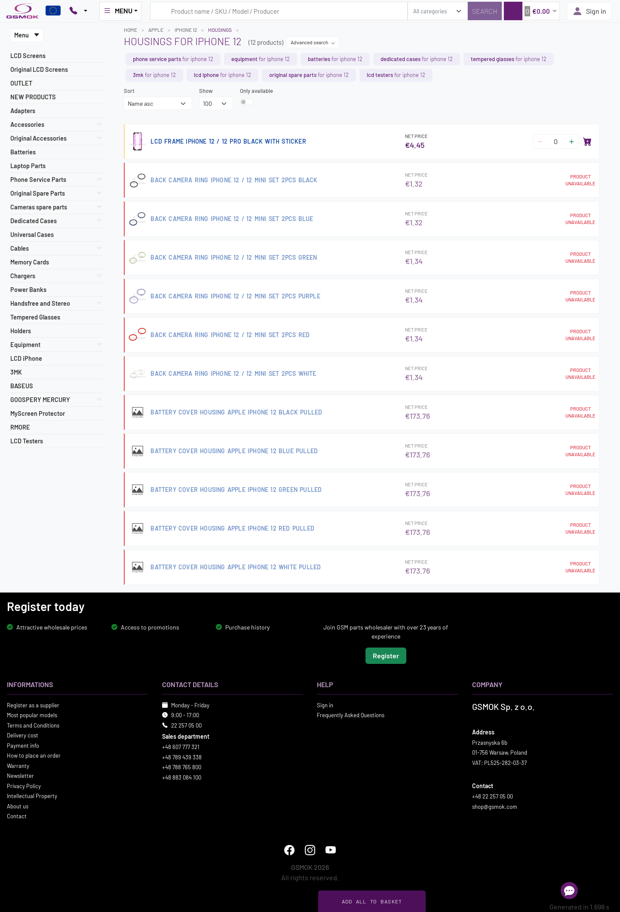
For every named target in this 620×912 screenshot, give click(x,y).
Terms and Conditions (33, 725)
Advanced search (313, 42)
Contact (17, 816)
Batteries (23, 152)
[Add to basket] (587, 141)
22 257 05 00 (186, 725)
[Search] (485, 11)
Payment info (23, 745)
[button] (531, 11)
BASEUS (21, 386)
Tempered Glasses (35, 317)
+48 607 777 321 (181, 746)
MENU (117, 10)
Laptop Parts (28, 165)
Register (386, 655)
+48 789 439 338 (182, 757)
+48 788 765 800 (181, 767)
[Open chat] (569, 890)
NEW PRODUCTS (33, 97)
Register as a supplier (33, 705)
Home (130, 30)
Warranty (18, 765)
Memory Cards (29, 262)
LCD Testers (26, 441)
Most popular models (32, 715)
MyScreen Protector (37, 413)
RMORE (20, 427)
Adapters (22, 110)
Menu (27, 35)
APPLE (155, 30)
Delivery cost (22, 735)
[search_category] (438, 11)
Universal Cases (32, 234)
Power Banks (28, 289)
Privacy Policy (24, 786)
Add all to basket (372, 901)
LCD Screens (28, 55)
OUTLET (21, 83)
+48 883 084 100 (181, 777)
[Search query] (279, 11)
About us (17, 806)
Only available (256, 90)
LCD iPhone (26, 358)
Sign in (589, 11)
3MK (16, 372)
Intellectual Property (32, 795)
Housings (220, 30)
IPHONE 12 (186, 30)
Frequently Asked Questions (350, 715)
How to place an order (34, 755)
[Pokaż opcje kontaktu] (78, 11)
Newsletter (20, 775)
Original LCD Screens (39, 69)
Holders (20, 331)
